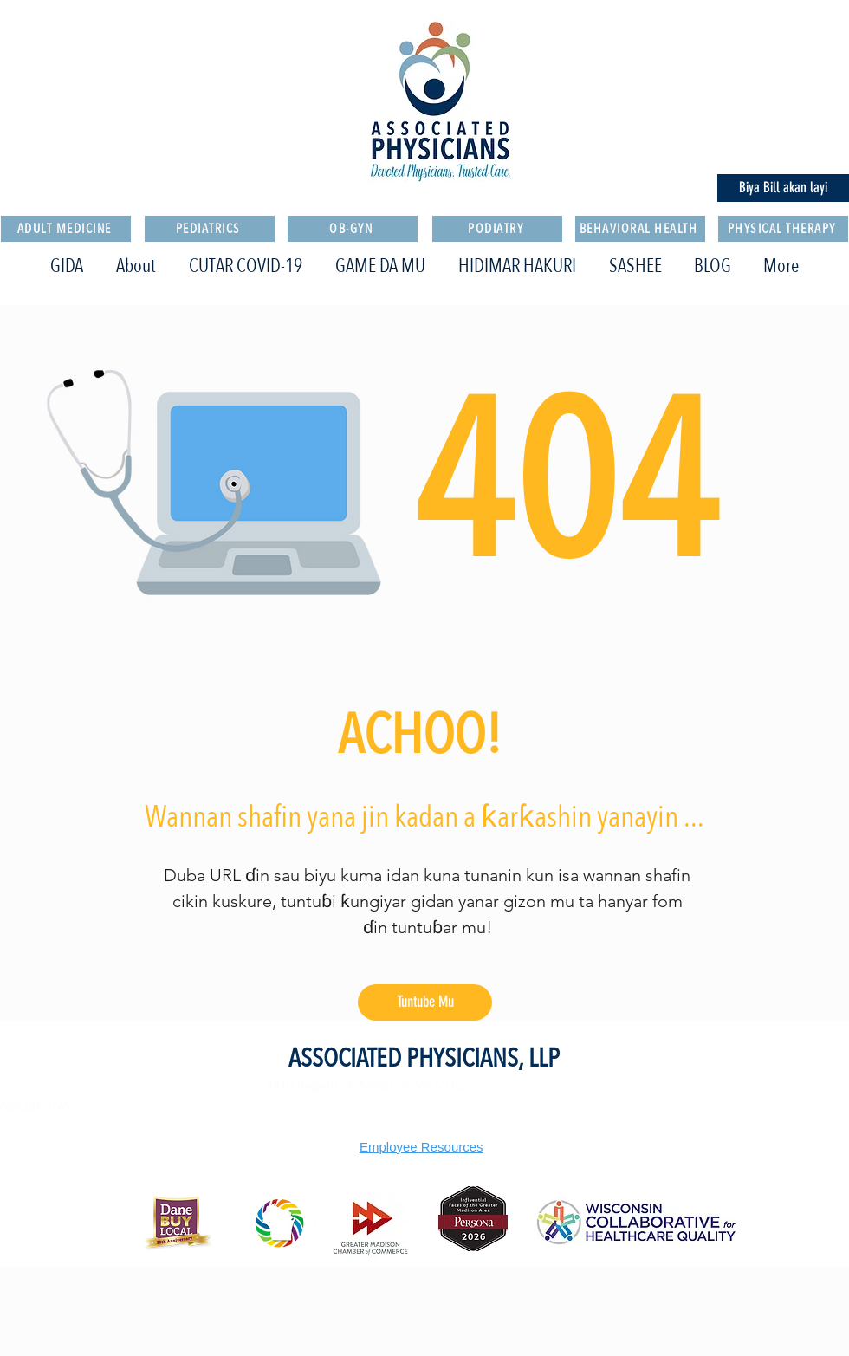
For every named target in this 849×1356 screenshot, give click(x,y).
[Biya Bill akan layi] (783, 188)
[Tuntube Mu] (425, 1002)
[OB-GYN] (352, 229)
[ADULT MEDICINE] (66, 229)
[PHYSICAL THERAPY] (783, 229)
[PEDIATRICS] (209, 229)
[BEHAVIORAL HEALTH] (640, 229)
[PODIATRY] (497, 229)
